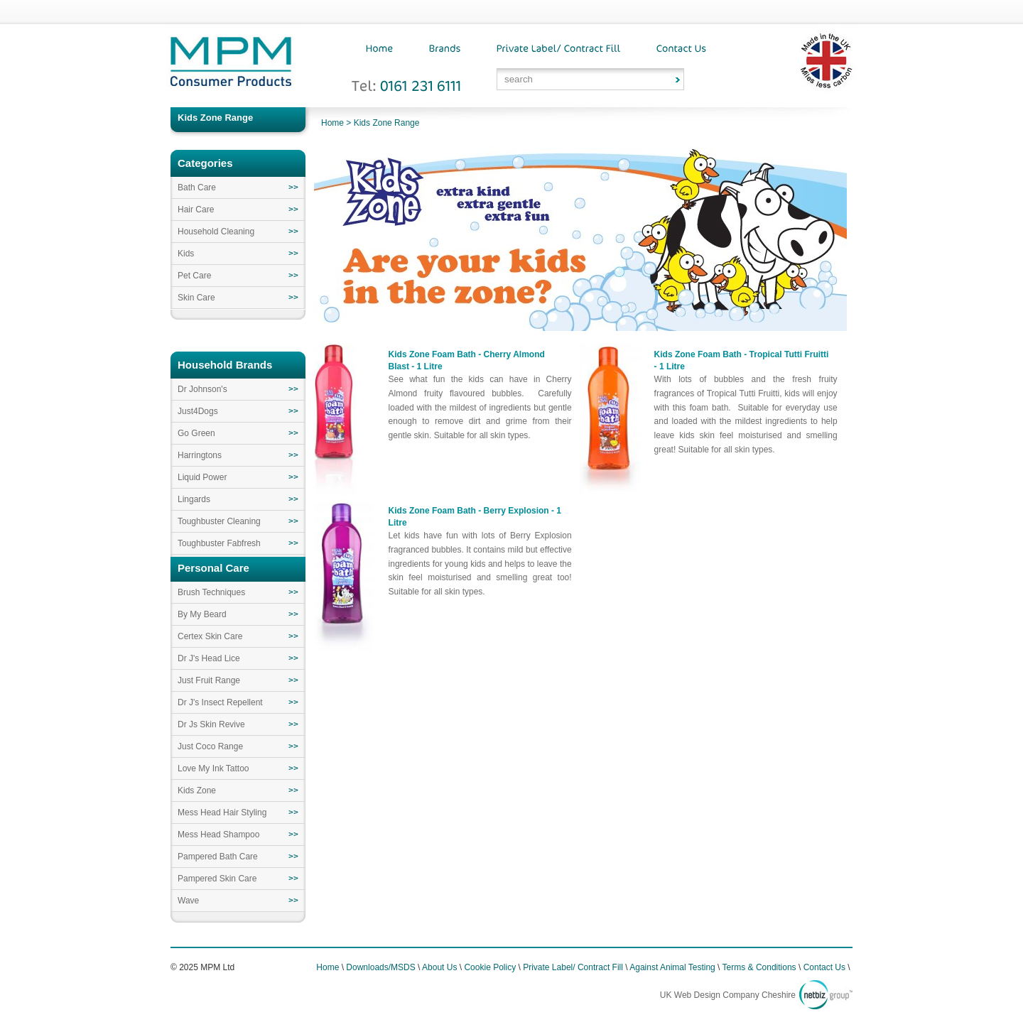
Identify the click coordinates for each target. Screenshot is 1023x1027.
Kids (186, 254)
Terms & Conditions (759, 967)
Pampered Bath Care (218, 857)
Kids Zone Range (387, 123)
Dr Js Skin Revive (211, 724)
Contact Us (824, 967)
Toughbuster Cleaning (219, 521)
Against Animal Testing (672, 967)
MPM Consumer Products (230, 66)
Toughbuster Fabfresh (219, 543)
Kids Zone (197, 790)
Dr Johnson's (202, 389)
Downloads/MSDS (380, 967)
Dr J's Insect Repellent (220, 702)
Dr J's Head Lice (209, 658)
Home (332, 123)
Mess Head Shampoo (218, 834)
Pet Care (194, 276)
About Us (439, 967)
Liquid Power (202, 477)
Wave (188, 901)
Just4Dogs (198, 411)
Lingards (194, 499)
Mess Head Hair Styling (222, 812)
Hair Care (196, 209)
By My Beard (202, 614)
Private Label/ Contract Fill (573, 967)
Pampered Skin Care (217, 879)
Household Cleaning (216, 232)
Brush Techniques (211, 592)
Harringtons (200, 455)
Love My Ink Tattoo (213, 768)
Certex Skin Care (210, 636)
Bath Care (197, 187)
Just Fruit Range (209, 680)
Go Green (196, 433)
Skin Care (196, 298)
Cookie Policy (490, 967)
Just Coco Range (210, 746)
